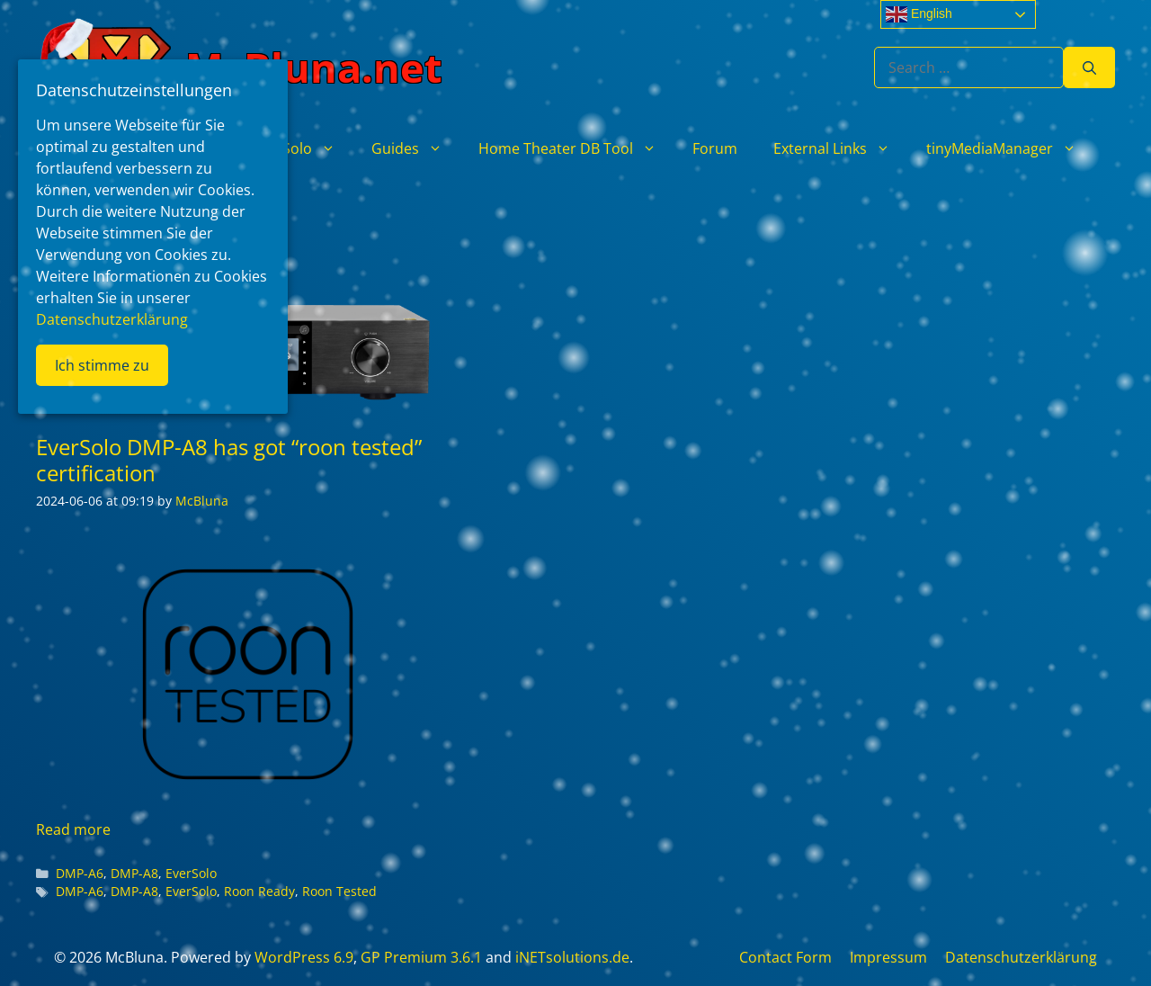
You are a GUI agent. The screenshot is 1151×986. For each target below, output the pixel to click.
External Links (840, 148)
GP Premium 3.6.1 (421, 957)
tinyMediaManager (1010, 148)
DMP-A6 (79, 873)
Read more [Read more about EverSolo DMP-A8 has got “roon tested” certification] (73, 829)
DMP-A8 (134, 873)
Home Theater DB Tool (576, 148)
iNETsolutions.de (572, 957)
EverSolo (303, 148)
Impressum (888, 957)
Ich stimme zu (102, 365)
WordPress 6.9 (303, 957)
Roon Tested (339, 891)
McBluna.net (313, 67)
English (919, 14)
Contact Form (785, 957)
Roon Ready (259, 891)
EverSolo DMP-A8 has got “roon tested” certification (229, 460)
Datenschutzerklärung (1021, 957)
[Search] (1089, 67)
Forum (714, 148)
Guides (415, 148)
